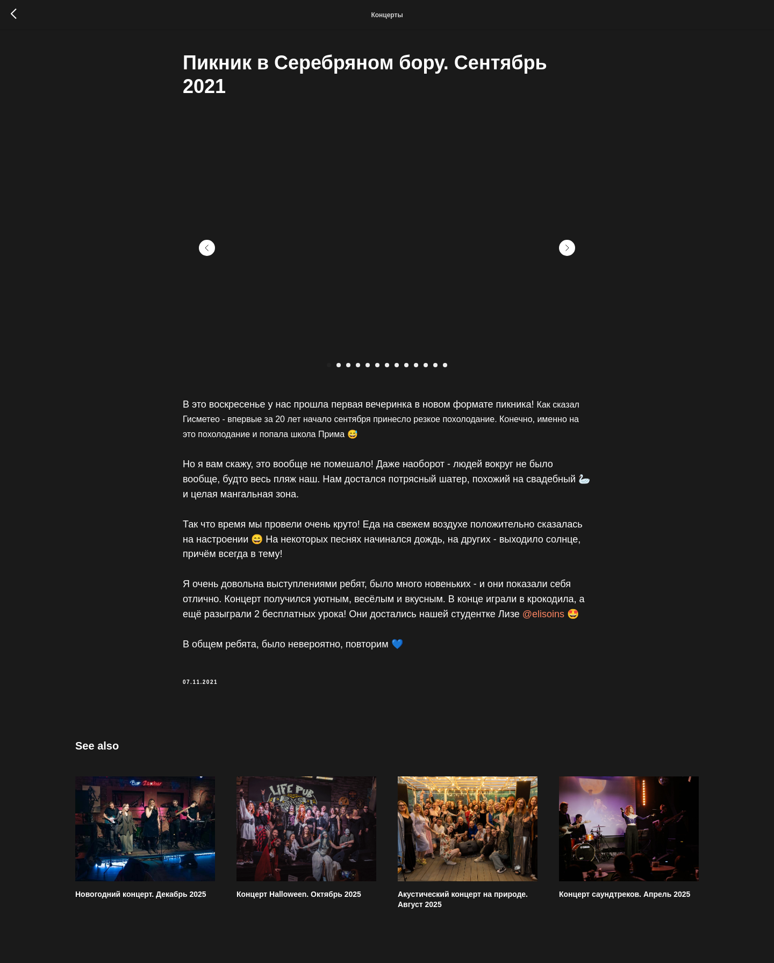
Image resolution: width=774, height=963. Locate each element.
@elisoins (543, 614)
